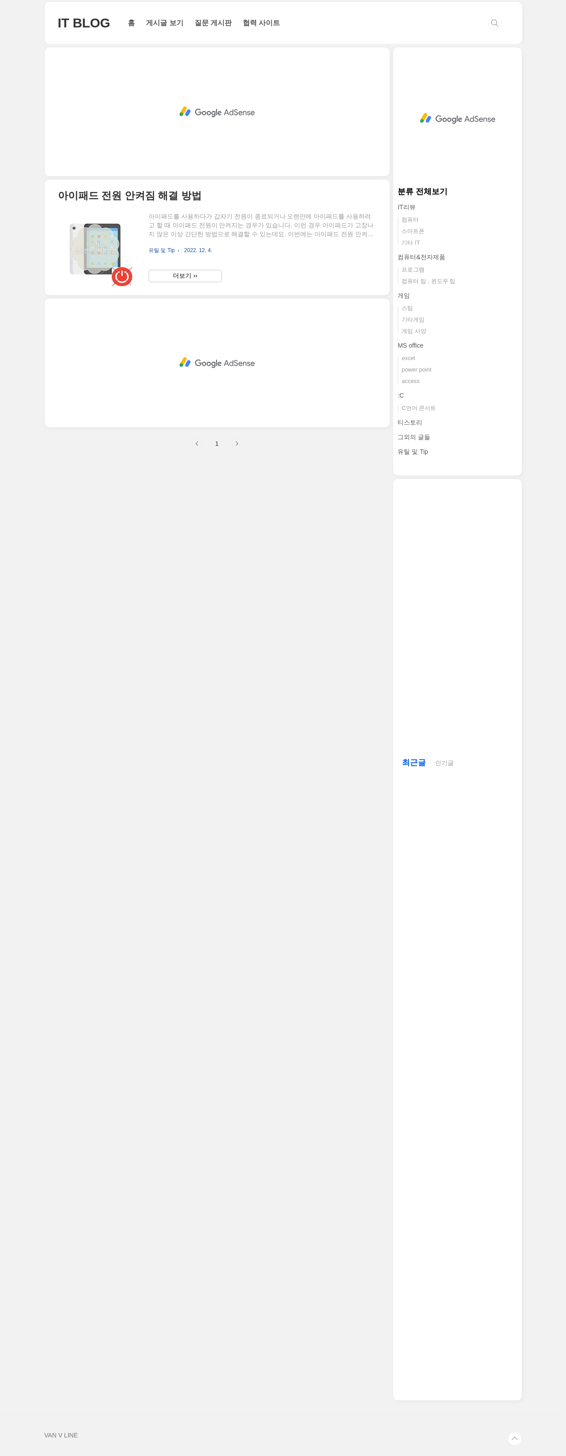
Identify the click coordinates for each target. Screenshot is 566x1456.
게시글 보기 (164, 23)
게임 (404, 295)
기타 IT (411, 242)
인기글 (444, 762)
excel (408, 358)
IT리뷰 (406, 207)
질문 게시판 (213, 23)
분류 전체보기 (422, 191)
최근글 (414, 762)
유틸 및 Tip (413, 451)
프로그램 (413, 269)
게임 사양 (414, 331)
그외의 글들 (414, 437)
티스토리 (410, 422)
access (410, 381)
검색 (494, 23)
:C (401, 395)
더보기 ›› (185, 275)
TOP (515, 1439)
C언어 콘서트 (419, 408)
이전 (197, 443)
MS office (410, 345)
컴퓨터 (410, 219)
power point (416, 369)
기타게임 (413, 319)
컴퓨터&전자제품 (421, 257)
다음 (236, 443)
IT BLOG (84, 22)
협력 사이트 (261, 23)
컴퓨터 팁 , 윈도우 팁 (428, 281)
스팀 (407, 308)
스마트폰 (413, 231)
